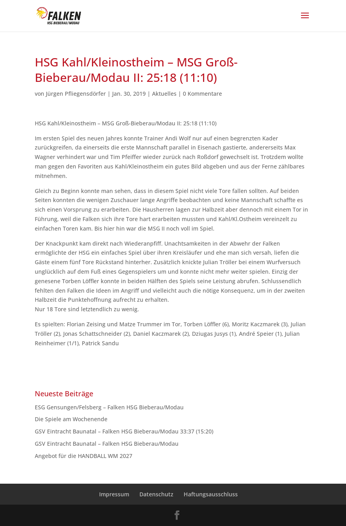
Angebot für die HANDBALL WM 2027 (83, 456)
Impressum (114, 494)
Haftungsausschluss (211, 494)
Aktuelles (164, 93)
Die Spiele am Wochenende (71, 419)
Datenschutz (156, 494)
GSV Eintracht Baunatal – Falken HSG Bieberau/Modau (108, 443)
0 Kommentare (202, 93)
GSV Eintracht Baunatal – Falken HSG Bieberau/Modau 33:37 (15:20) (124, 431)
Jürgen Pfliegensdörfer (76, 93)
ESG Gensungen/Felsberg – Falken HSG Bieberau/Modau (112, 407)
